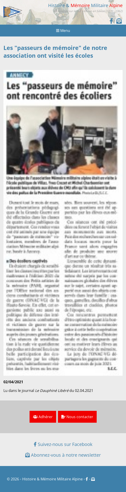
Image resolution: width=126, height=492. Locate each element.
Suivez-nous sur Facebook (63, 444)
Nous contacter (77, 416)
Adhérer (43, 416)
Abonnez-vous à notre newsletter (63, 455)
